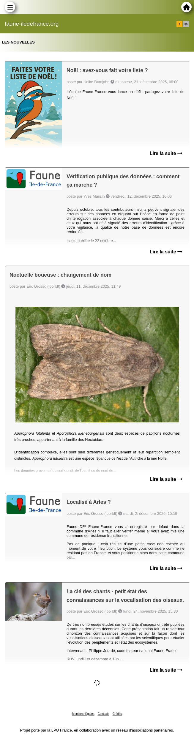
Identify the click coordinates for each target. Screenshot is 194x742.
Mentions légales (83, 713)
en (185, 23)
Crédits (117, 713)
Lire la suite (166, 153)
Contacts (103, 713)
